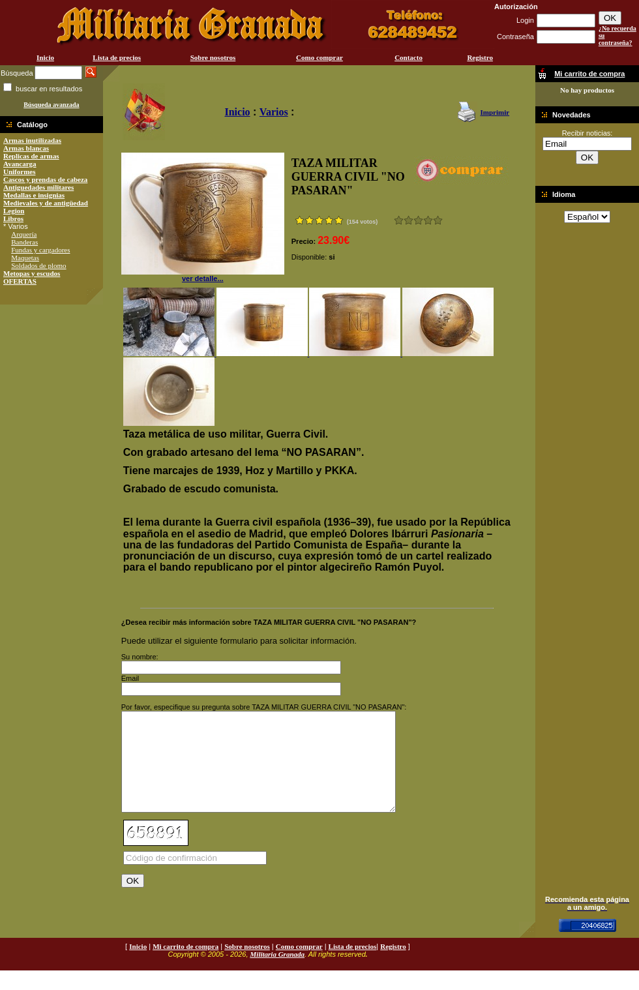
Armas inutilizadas (32, 140)
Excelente (438, 220)
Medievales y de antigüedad (45, 203)
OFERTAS (20, 281)
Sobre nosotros (213, 57)
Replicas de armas (31, 156)
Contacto (408, 57)
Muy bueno (428, 220)
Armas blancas (26, 148)
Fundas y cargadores (40, 250)
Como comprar (319, 57)
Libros (13, 218)
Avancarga (20, 164)
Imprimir (494, 112)
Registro (480, 57)
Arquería (24, 234)
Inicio (45, 57)
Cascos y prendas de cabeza (45, 179)
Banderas (24, 242)
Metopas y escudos (31, 273)
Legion (13, 211)
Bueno (418, 220)
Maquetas (25, 258)
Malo (408, 220)
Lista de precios (117, 57)
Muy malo (399, 220)
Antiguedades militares (38, 187)
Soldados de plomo (38, 265)
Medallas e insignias (34, 195)
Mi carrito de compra (185, 966)
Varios (274, 111)
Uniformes (19, 171)
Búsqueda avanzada (51, 104)
